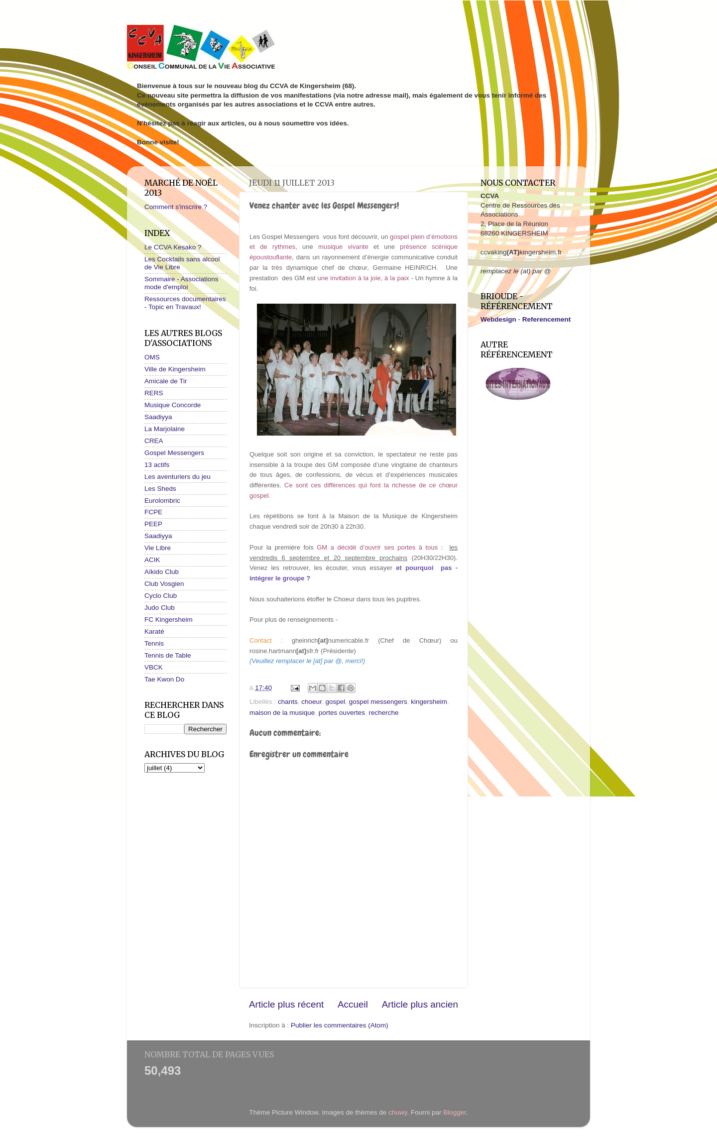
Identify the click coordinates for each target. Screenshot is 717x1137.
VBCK (153, 667)
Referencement (546, 319)
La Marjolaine (164, 429)
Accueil (353, 1004)
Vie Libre (157, 548)
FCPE (153, 512)
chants (288, 701)
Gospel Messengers (174, 452)
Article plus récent (286, 1004)
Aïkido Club (161, 571)
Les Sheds (160, 488)
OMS (152, 357)
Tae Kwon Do (164, 679)
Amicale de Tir (165, 381)
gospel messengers (378, 701)
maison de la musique (282, 712)
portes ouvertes (342, 712)
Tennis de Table (167, 655)
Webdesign (498, 319)
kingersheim (429, 701)
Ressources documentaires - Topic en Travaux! (185, 303)
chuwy (397, 1112)
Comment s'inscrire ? (175, 207)
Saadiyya (158, 417)
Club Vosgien (164, 583)
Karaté (154, 631)
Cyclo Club (160, 595)
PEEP (153, 524)
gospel (335, 701)
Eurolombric (162, 500)
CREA (153, 441)
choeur (311, 701)
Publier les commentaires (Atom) (339, 1025)
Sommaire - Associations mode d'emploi (181, 283)
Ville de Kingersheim (175, 369)
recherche (383, 712)
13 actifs (156, 464)
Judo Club (159, 607)
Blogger (454, 1112)
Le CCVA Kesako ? (173, 247)
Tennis (154, 643)
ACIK (152, 560)
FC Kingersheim (168, 619)
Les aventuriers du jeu (177, 476)
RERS (153, 393)
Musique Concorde (172, 405)
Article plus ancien (420, 1004)
